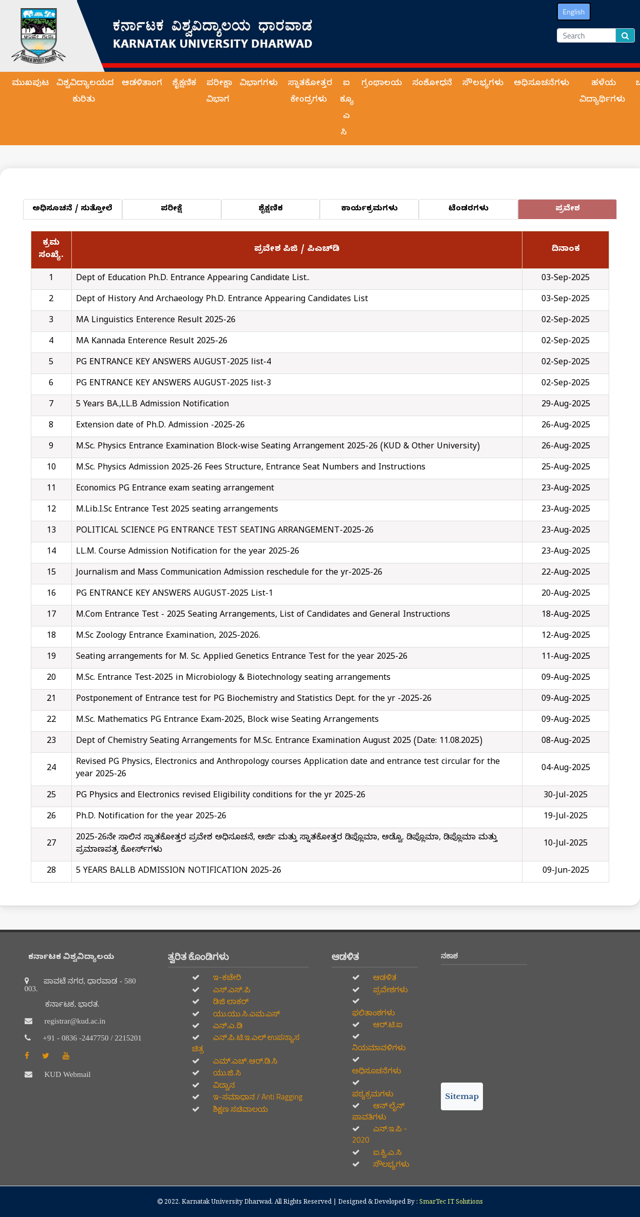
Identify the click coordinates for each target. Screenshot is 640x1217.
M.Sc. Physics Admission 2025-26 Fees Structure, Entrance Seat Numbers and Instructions (250, 468)
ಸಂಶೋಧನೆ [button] (433, 84)
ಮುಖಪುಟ (30, 84)
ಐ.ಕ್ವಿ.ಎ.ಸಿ (387, 1152)
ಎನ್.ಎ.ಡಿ (227, 1025)
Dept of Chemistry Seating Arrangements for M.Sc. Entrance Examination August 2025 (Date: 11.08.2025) (279, 742)
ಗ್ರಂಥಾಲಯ (382, 84)
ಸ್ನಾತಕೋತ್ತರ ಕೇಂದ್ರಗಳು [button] (310, 92)
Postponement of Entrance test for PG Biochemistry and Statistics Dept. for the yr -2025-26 (254, 699)
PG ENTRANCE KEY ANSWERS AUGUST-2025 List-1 (174, 594)
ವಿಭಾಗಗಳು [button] (260, 84)
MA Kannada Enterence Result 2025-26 (151, 342)
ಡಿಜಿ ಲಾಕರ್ (230, 1001)
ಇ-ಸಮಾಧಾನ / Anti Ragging (257, 1097)
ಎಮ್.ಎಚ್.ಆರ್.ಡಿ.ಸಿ (244, 1061)
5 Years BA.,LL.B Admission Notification (152, 405)
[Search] (586, 35)
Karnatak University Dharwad (226, 1201)
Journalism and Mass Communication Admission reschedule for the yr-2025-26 (229, 573)
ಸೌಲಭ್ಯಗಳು (391, 1164)
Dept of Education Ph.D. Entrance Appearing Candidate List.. (192, 279)
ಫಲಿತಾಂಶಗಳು (373, 1012)
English (574, 11)
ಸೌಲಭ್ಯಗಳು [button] (484, 84)
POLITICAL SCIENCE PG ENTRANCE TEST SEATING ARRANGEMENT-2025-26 (225, 531)
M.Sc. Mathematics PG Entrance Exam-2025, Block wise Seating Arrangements (227, 721)
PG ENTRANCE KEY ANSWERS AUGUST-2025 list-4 (173, 363)
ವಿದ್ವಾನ (223, 1085)
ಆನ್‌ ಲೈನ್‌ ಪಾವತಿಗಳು (378, 1111)
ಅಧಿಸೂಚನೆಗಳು (376, 1070)
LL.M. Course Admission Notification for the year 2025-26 (187, 552)
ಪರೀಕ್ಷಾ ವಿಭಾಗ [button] (219, 92)
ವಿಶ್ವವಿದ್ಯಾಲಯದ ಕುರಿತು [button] (85, 92)
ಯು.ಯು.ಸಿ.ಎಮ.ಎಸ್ (245, 1013)
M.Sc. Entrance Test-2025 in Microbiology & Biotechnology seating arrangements (233, 678)
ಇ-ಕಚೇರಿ (226, 977)
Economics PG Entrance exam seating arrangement (175, 489)
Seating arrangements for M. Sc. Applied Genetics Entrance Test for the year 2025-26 (242, 657)
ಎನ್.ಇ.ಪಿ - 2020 (379, 1134)
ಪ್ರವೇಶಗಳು (390, 989)
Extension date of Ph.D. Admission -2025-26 (160, 426)
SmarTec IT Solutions (451, 1201)
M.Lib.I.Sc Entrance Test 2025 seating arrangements (177, 510)
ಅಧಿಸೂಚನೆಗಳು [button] (543, 84)
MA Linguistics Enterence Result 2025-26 (156, 321)
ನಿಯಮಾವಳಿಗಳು (379, 1047)
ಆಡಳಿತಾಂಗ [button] (143, 84)
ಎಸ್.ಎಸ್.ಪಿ (230, 989)
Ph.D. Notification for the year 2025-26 (151, 817)
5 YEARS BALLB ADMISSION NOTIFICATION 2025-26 (178, 871)
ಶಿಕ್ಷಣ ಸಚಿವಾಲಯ (239, 1109)
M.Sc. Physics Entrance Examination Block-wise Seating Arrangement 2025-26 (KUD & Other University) (278, 447)
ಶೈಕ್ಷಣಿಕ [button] (185, 84)
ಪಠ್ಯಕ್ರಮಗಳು (373, 1094)
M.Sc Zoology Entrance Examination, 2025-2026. (168, 636)
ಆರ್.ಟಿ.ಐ (387, 1024)
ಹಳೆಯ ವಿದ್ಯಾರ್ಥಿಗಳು (603, 92)
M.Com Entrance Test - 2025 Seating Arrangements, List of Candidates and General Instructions (263, 615)
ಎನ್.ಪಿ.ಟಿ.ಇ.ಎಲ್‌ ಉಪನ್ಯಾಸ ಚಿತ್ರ (246, 1043)
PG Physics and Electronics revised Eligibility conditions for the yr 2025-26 (220, 796)
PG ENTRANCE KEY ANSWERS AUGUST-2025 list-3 (173, 384)
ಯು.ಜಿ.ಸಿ (226, 1072)
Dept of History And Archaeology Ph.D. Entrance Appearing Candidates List (222, 300)
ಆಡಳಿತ (384, 977)
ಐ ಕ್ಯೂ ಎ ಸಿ (347, 108)
